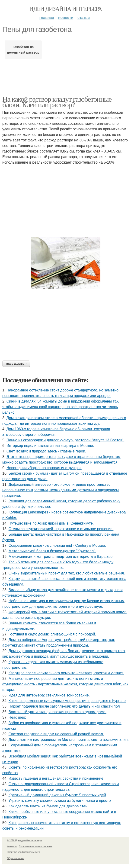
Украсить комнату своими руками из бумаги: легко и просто (60, 801)
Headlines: (17, 717)
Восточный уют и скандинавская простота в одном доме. (57, 712)
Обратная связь (15, 858)
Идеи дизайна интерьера (65, 9)
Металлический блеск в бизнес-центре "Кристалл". (52, 551)
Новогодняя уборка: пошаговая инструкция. (44, 468)
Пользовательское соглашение (35, 846)
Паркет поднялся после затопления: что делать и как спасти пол (64, 706)
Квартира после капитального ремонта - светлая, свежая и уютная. (66, 673)
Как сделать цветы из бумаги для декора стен (48, 806)
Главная (46, 18)
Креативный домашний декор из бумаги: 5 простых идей (57, 795)
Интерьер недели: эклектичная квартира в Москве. (50, 446)
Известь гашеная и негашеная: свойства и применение (56, 778)
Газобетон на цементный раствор (23, 49)
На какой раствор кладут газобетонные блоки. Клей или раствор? (57, 102)
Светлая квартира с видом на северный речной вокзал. (56, 734)
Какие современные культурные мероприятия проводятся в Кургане (67, 701)
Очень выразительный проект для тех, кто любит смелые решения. (67, 573)
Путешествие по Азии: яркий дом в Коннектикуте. (51, 523)
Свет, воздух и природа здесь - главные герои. (46, 451)
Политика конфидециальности (23, 852)
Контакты (12, 846)
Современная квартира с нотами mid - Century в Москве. (57, 545)
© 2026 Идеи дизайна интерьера (24, 840)
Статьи (83, 18)
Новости (65, 18)
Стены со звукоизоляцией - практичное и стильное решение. (61, 529)
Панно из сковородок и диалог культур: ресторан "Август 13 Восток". (65, 440)
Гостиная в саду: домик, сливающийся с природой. (52, 634)
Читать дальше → (16, 363)
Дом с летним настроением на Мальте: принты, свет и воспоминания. (69, 740)
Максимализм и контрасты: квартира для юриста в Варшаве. (61, 557)
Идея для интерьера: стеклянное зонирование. (49, 695)
